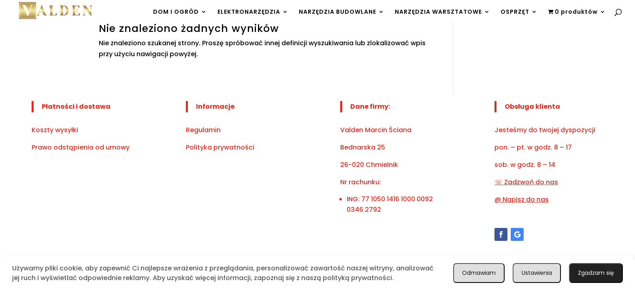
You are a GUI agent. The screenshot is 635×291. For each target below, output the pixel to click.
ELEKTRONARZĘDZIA (248, 9)
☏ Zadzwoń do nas (526, 182)
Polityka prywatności (220, 147)
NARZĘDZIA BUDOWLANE (337, 9)
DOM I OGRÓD (176, 9)
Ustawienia (534, 272)
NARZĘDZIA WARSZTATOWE (438, 9)
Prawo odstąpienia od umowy (81, 147)
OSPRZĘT (515, 9)
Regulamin (203, 130)
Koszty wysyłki (55, 130)
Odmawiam (595, 272)
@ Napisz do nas (521, 199)
